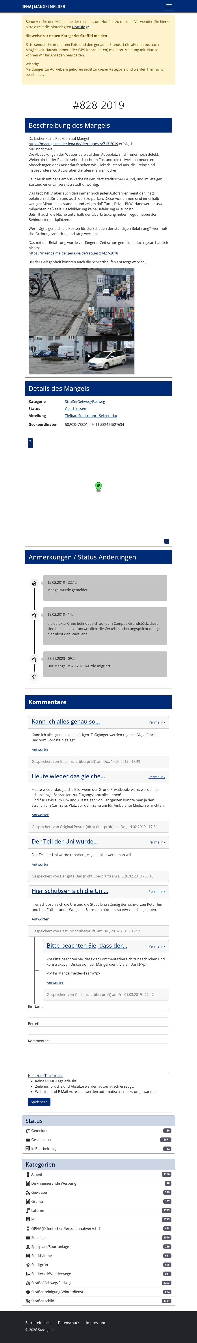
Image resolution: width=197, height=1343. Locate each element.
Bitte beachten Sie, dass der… (87, 945)
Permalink (157, 722)
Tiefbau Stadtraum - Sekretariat (91, 415)
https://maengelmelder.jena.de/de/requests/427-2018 (73, 253)
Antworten (40, 749)
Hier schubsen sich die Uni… (70, 891)
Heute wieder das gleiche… (68, 776)
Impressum (95, 1322)
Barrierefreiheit (38, 1322)
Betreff (33, 1023)
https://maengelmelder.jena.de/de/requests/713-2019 (73, 143)
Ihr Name (35, 1006)
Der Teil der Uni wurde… (65, 841)
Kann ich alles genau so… (66, 721)
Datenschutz (68, 1322)
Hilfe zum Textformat (45, 1075)
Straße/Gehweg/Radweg (85, 401)
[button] (81, 320)
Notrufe (80, 26)
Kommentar (38, 1040)
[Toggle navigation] (169, 6)
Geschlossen (75, 408)
